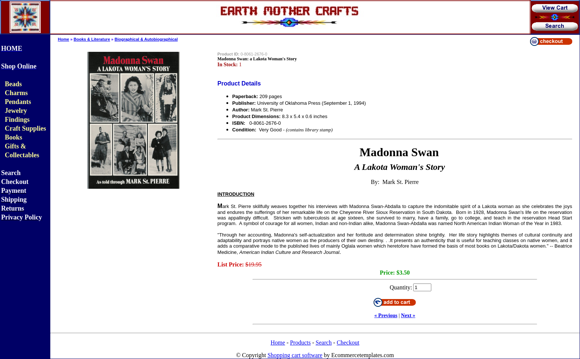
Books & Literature (92, 39)
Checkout (348, 342)
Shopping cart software (294, 355)
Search (324, 342)
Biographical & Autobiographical (146, 39)
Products (300, 342)
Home (63, 39)
